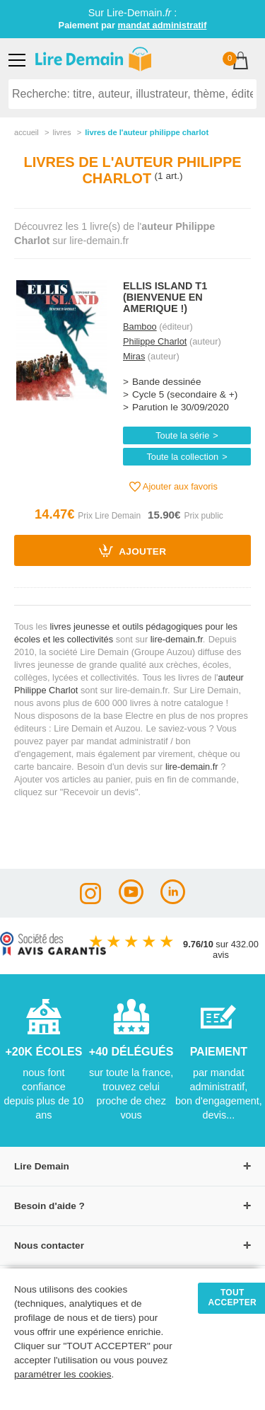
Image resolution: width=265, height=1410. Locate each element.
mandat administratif (162, 25)
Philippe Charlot (155, 341)
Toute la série (182, 435)
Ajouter (133, 550)
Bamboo (140, 326)
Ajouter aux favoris (173, 486)
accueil (26, 132)
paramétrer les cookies (63, 1374)
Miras (134, 356)
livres (61, 132)
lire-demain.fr (177, 639)
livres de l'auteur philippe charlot (146, 132)
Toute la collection (182, 456)
